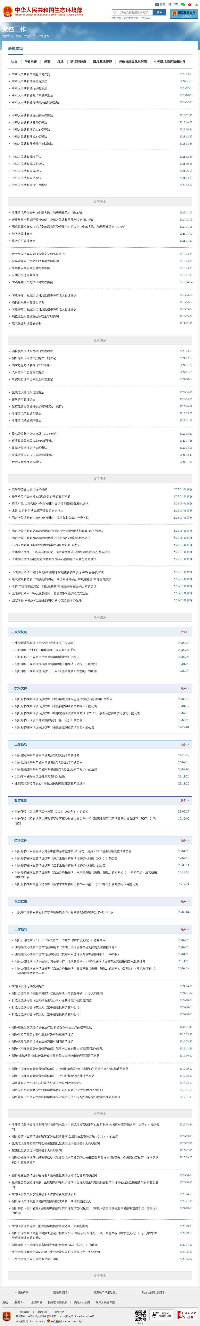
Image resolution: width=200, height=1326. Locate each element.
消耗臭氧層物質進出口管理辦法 (32, 351)
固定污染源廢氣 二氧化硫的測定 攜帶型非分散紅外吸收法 (50, 517)
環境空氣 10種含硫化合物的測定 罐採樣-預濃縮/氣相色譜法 (50, 503)
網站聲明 (24, 1312)
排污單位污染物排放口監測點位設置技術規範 (41, 496)
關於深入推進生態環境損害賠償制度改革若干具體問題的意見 (51, 1201)
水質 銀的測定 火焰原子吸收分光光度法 (37, 510)
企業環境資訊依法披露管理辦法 (32, 454)
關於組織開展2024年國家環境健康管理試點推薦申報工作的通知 (56, 769)
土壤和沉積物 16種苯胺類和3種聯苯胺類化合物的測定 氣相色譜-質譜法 (58, 572)
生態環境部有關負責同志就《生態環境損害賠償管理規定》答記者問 (56, 1252)
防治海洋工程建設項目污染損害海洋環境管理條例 (44, 295)
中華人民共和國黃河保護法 (29, 122)
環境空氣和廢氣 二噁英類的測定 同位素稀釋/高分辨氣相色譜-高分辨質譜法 (61, 579)
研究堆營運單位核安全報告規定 (32, 379)
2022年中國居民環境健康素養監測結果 (40, 776)
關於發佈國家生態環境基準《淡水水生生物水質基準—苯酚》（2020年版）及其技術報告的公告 (76, 884)
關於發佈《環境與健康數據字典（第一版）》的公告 (48, 720)
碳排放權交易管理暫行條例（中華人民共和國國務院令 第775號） (54, 219)
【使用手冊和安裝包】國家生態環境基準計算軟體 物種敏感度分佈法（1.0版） (65, 912)
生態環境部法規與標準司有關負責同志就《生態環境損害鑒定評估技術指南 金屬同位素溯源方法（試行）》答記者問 (85, 1127)
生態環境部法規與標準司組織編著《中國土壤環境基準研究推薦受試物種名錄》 (66, 947)
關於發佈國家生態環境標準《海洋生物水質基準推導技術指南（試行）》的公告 (66, 858)
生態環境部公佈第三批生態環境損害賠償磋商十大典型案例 (50, 1226)
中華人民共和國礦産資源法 (29, 81)
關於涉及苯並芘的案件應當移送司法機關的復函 (42, 1034)
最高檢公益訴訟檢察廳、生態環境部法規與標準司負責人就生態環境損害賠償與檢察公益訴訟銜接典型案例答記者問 (85, 1185)
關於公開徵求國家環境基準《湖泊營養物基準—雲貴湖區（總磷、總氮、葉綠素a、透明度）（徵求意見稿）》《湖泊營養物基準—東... (86, 971)
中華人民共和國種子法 (26, 156)
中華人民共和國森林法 (26, 171)
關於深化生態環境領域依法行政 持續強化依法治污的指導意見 (52, 1027)
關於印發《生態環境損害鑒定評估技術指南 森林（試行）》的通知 (55, 1244)
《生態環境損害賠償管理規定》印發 (35, 1259)
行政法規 (30, 61)
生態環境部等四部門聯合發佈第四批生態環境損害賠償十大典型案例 (56, 1143)
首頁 (18, 36)
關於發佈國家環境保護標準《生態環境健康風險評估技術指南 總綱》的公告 (63, 699)
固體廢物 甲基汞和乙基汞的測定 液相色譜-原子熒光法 (47, 600)
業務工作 (29, 36)
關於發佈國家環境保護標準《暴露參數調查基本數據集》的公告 (56, 706)
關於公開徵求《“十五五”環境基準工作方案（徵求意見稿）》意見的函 (60, 940)
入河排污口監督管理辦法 (28, 372)
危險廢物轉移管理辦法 (26, 462)
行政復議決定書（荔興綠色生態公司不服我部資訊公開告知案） (53, 1000)
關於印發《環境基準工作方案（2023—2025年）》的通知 (51, 811)
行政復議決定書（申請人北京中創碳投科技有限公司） (47, 1007)
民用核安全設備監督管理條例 (31, 268)
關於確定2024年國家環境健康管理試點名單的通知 (47, 755)
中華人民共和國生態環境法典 (31, 74)
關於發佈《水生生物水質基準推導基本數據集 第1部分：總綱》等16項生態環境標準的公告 (73, 851)
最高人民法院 (81, 1302)
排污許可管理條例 (23, 240)
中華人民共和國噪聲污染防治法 (32, 143)
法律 (14, 61)
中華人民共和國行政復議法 (29, 88)
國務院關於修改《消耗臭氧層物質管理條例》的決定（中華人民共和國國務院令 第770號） (70, 226)
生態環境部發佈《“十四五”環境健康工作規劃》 (45, 642)
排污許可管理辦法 (23, 399)
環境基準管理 (102, 61)
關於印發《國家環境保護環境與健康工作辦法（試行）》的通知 (56, 664)
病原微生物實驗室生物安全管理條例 (35, 316)
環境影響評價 (131, 18)
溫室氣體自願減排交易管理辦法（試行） (38, 406)
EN (176, 4)
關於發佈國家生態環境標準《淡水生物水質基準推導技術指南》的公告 (60, 865)
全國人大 (19, 1302)
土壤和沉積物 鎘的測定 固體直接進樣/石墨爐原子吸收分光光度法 (54, 559)
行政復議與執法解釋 (133, 61)
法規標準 (43, 36)
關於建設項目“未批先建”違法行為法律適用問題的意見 (47, 1083)
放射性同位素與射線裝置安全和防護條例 (38, 254)
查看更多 (100, 201)
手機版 (140, 1316)
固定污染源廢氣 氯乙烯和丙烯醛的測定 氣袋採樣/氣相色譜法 (51, 538)
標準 (60, 61)
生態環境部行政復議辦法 (28, 392)
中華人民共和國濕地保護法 (29, 136)
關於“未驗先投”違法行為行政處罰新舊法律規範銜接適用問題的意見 (55, 1055)
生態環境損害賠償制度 (169, 61)
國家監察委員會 (57, 1302)
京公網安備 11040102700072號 (64, 1321)
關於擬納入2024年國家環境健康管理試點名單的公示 (48, 762)
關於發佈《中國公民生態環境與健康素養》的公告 (47, 657)
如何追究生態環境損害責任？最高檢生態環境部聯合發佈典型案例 (54, 1175)
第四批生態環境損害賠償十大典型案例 (37, 1150)
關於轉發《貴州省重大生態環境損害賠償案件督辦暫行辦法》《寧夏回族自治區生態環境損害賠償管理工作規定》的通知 (85, 1211)
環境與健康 (78, 61)
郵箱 (160, 4)
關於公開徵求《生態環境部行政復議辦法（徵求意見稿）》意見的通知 (57, 993)
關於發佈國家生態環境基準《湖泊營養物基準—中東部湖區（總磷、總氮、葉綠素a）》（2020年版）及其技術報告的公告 (86, 875)
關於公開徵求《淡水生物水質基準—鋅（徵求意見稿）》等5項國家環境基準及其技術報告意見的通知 (80, 961)
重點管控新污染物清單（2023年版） (35, 433)
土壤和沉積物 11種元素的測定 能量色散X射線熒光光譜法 (50, 593)
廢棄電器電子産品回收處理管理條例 (35, 261)
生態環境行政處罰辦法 (26, 413)
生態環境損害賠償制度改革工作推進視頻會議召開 (44, 1194)
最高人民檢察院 (105, 1302)
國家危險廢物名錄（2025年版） (32, 365)
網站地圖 (42, 1312)
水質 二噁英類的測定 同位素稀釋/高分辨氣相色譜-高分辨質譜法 (54, 586)
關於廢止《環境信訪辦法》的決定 (34, 358)
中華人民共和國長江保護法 (29, 185)
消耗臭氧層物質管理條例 (28, 302)
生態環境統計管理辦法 (26, 420)
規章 (47, 61)
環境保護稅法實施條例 (26, 323)
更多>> (184, 632)
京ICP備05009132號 (84, 1316)
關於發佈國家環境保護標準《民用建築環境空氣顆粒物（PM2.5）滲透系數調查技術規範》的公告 (77, 713)
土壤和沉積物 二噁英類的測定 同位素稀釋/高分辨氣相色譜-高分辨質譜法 (61, 552)
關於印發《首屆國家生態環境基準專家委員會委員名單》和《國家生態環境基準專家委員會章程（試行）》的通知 (85, 821)
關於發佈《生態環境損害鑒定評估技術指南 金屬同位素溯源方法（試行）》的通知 (65, 1136)
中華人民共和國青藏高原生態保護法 (35, 102)
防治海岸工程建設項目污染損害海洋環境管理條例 (44, 309)
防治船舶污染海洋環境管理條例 (32, 282)
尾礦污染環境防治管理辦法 (29, 447)
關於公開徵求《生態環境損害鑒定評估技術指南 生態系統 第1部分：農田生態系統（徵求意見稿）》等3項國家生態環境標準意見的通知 (84, 1235)
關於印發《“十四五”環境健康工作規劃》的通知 (45, 650)
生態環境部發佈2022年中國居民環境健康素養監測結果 (50, 783)
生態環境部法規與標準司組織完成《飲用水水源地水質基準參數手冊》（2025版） (68, 954)
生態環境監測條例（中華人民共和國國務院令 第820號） (48, 212)
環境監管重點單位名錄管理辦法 (32, 440)
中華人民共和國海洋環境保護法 (32, 95)
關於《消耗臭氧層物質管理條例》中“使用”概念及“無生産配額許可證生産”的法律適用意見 (70, 1068)
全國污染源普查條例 (25, 275)
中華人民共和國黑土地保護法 (31, 129)
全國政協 (36, 1302)
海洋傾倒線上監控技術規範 (29, 489)
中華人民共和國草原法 (26, 178)
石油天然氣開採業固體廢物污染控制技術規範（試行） (47, 545)
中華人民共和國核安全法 (28, 163)
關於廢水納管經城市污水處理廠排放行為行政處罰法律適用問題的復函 (57, 1090)
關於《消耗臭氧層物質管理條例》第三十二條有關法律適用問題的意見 (57, 1048)
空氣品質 (145, 18)
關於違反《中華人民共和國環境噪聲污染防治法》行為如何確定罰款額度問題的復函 (66, 1097)
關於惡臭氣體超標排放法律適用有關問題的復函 (42, 1041)
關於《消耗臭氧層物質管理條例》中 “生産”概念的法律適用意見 (53, 1075)
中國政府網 (22, 1292)
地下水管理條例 (22, 233)
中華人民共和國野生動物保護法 (32, 115)
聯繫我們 (59, 1312)
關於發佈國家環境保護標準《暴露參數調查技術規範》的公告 (54, 727)
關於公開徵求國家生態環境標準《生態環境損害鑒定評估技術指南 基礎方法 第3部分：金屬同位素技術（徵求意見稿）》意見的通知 (85, 1160)
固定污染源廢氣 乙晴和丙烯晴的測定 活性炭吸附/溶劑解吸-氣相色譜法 (57, 530)
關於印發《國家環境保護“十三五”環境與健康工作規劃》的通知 (56, 671)
